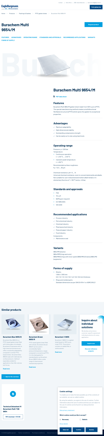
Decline (91, 430)
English (95, 2)
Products (12, 13)
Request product (93, 24)
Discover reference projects (91, 350)
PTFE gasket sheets (41, 13)
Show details (64, 424)
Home (3, 13)
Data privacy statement (54, 433)
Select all (65, 430)
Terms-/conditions (24, 433)
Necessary (65, 419)
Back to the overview (12, 377)
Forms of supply (8, 40)
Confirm (78, 430)
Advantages (16, 37)
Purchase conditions (38, 433)
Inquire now (91, 343)
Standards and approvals (50, 37)
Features (5, 37)
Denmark (90, 2)
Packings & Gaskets (25, 13)
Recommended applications (74, 37)
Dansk (98, 2)
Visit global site (96, 7)
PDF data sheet (61, 96)
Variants (91, 37)
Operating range (30, 37)
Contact (61, 2)
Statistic (84, 419)
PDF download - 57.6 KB (13, 417)
